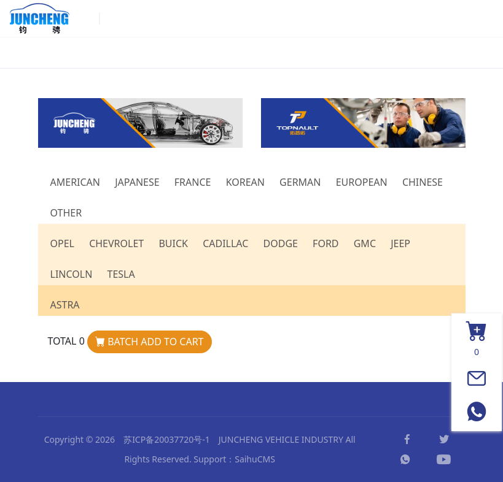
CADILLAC (225, 243)
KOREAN (245, 182)
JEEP (400, 243)
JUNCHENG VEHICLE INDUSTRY (281, 439)
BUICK (173, 243)
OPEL (62, 243)
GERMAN (300, 182)
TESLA (121, 274)
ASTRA (65, 305)
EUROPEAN (362, 182)
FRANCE (192, 182)
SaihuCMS (255, 459)
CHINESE (422, 182)
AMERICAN (75, 182)
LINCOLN (71, 274)
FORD (325, 243)
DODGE (280, 243)
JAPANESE (137, 182)
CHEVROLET (116, 243)
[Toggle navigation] (479, 18)
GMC (365, 243)
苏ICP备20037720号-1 (166, 439)
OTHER (66, 213)
